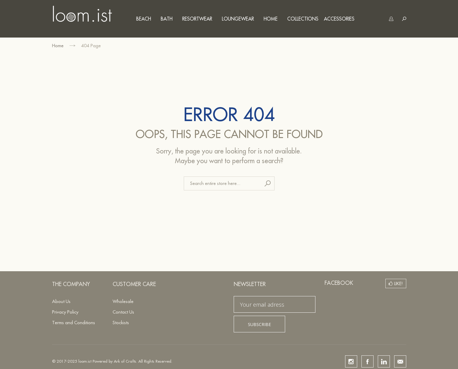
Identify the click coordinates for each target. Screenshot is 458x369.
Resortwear (197, 19)
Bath (167, 19)
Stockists (121, 322)
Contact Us (123, 312)
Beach (143, 19)
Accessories (339, 19)
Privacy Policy (65, 312)
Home (271, 19)
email (400, 361)
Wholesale (123, 301)
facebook (367, 361)
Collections (302, 19)
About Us (61, 301)
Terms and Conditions (73, 322)
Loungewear (238, 19)
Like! (398, 283)
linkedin (384, 361)
